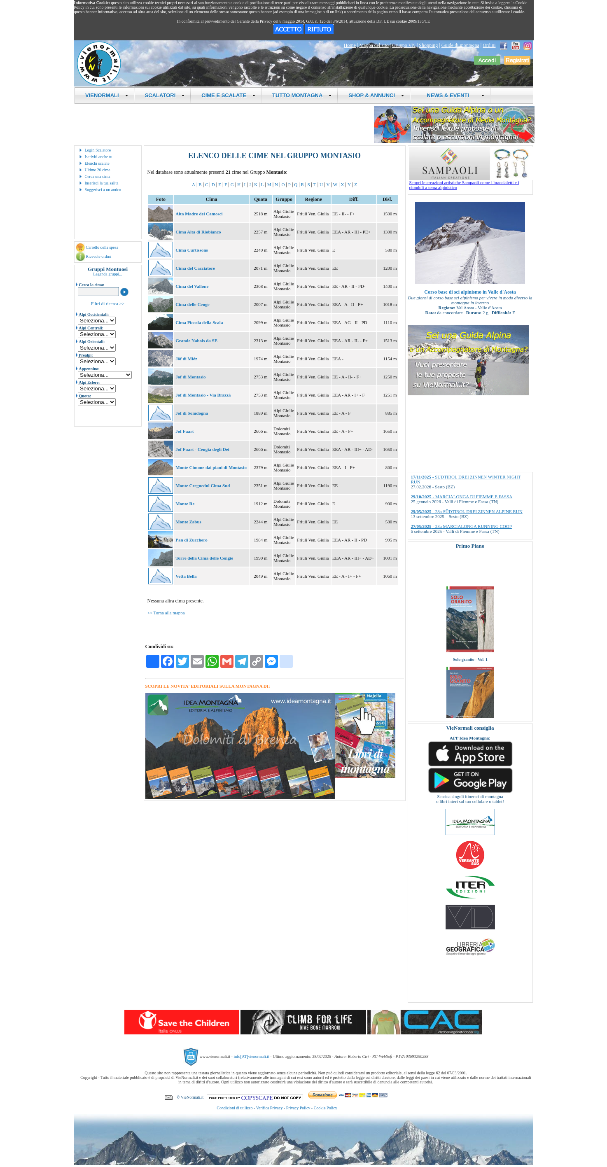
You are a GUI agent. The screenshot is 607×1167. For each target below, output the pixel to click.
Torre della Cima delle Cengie (204, 557)
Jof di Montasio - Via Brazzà (203, 394)
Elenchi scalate (97, 163)
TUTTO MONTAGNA (302, 95)
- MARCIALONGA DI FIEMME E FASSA (462, 496)
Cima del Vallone (191, 286)
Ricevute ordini (98, 256)
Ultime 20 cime (97, 170)
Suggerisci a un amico (103, 189)
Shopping (428, 45)
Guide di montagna (460, 45)
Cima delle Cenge (192, 304)
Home (350, 45)
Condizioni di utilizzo (234, 1108)
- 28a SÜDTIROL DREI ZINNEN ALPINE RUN (467, 511)
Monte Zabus (188, 521)
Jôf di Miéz (186, 358)
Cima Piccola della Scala (199, 322)
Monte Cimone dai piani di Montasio (211, 467)
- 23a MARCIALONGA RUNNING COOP (461, 526)
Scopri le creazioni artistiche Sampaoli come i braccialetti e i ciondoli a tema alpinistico (471, 183)
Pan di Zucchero (191, 539)
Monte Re (184, 503)
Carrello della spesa (102, 247)
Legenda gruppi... (107, 274)
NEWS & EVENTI (452, 95)
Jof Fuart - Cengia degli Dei (202, 449)
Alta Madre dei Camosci (198, 213)
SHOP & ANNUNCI (376, 95)
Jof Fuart (184, 431)
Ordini (489, 45)
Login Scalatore (98, 150)
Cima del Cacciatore (195, 268)
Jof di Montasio (190, 376)
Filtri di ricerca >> (107, 303)
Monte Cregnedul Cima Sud (202, 485)
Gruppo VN (404, 45)
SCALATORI (165, 95)
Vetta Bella (185, 576)
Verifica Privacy (269, 1108)
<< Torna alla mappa (166, 612)
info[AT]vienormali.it (251, 1056)
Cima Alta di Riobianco (198, 231)
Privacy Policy (298, 1108)
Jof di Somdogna (191, 413)
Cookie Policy (325, 1108)
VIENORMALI (106, 95)
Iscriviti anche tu (98, 156)
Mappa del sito (373, 45)
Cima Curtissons (191, 249)
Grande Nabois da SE (196, 340)
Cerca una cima (97, 176)
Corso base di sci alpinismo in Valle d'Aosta (470, 292)
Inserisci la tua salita (102, 183)
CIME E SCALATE (228, 95)
